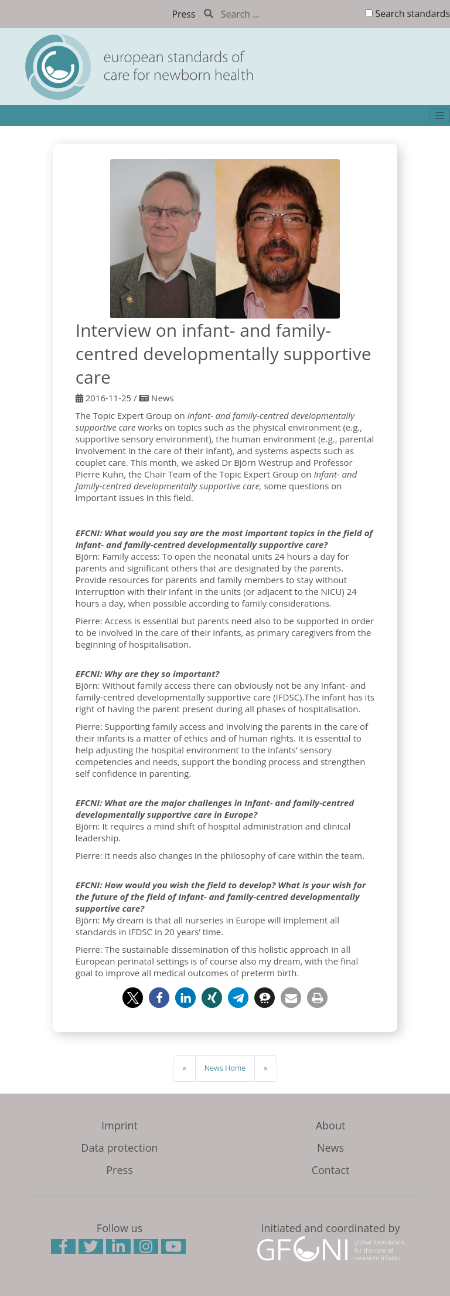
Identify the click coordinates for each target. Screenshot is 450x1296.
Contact (331, 1170)
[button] (132, 997)
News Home (225, 1068)
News (330, 1148)
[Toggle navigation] (439, 115)
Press (184, 14)
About (331, 1125)
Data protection (119, 1148)
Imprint (119, 1125)
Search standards (413, 13)
